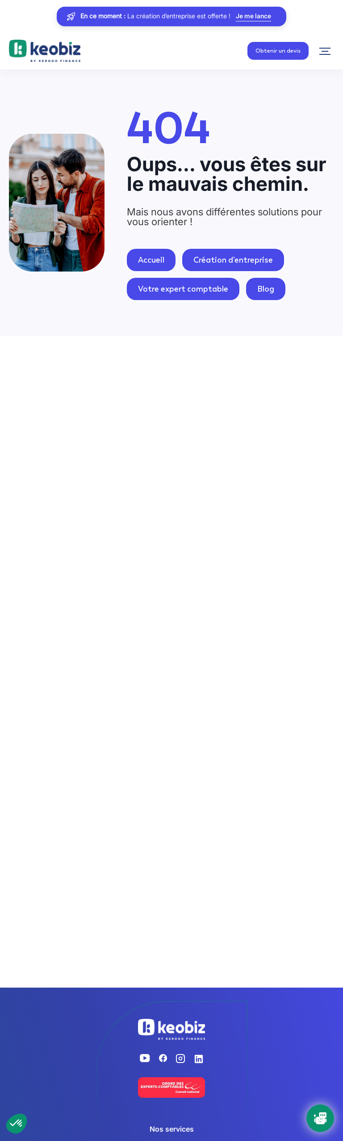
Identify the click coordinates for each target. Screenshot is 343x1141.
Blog (265, 289)
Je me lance (253, 16)
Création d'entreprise (233, 260)
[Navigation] (325, 51)
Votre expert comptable (183, 289)
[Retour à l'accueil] (44, 51)
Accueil (151, 260)
